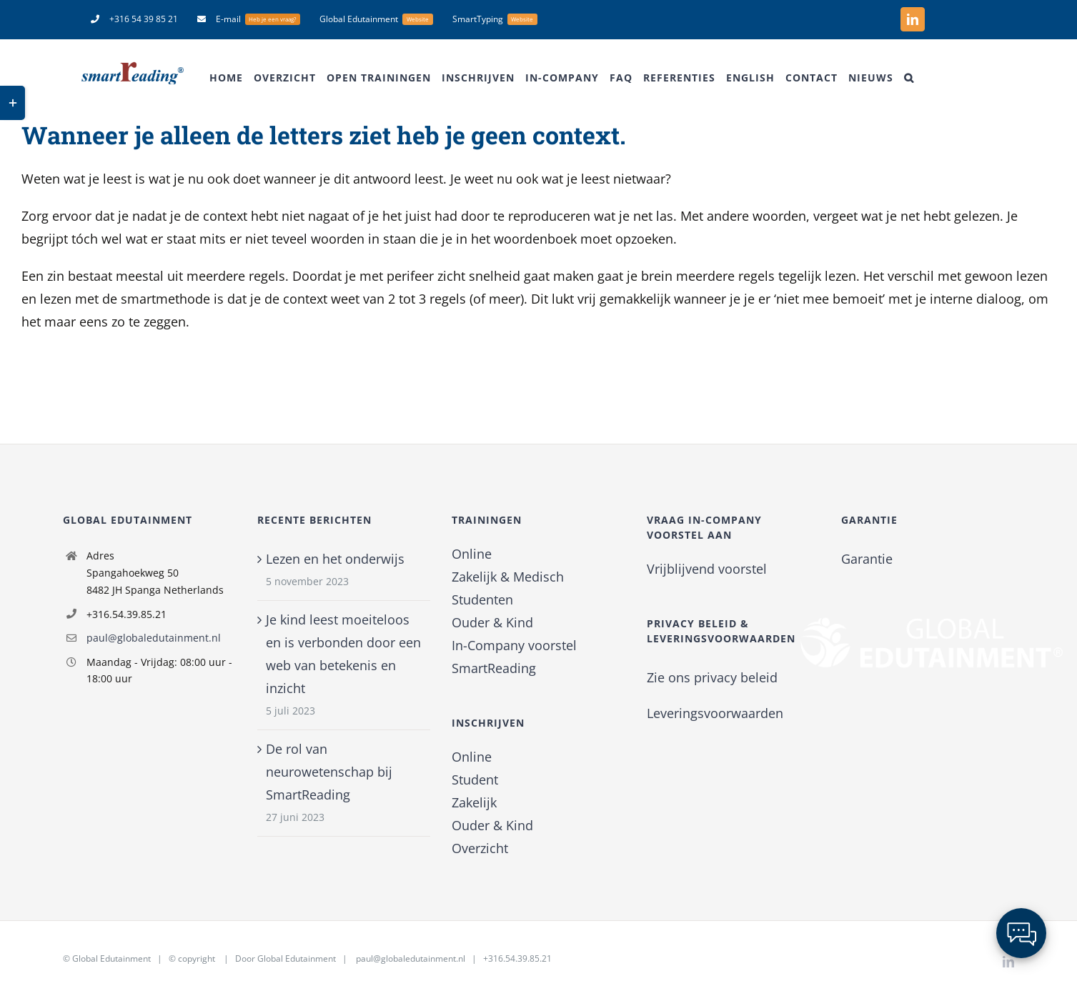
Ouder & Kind (492, 622)
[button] (909, 77)
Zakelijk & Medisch (508, 576)
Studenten (482, 599)
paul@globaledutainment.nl (153, 637)
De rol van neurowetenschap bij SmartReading (329, 771)
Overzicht (480, 848)
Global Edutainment (111, 958)
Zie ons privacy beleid (712, 677)
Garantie (867, 558)
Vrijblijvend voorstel (707, 568)
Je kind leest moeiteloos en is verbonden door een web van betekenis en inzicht (343, 654)
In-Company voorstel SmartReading (514, 657)
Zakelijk (474, 802)
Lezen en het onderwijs (335, 558)
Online (472, 553)
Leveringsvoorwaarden (715, 713)
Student (475, 779)
